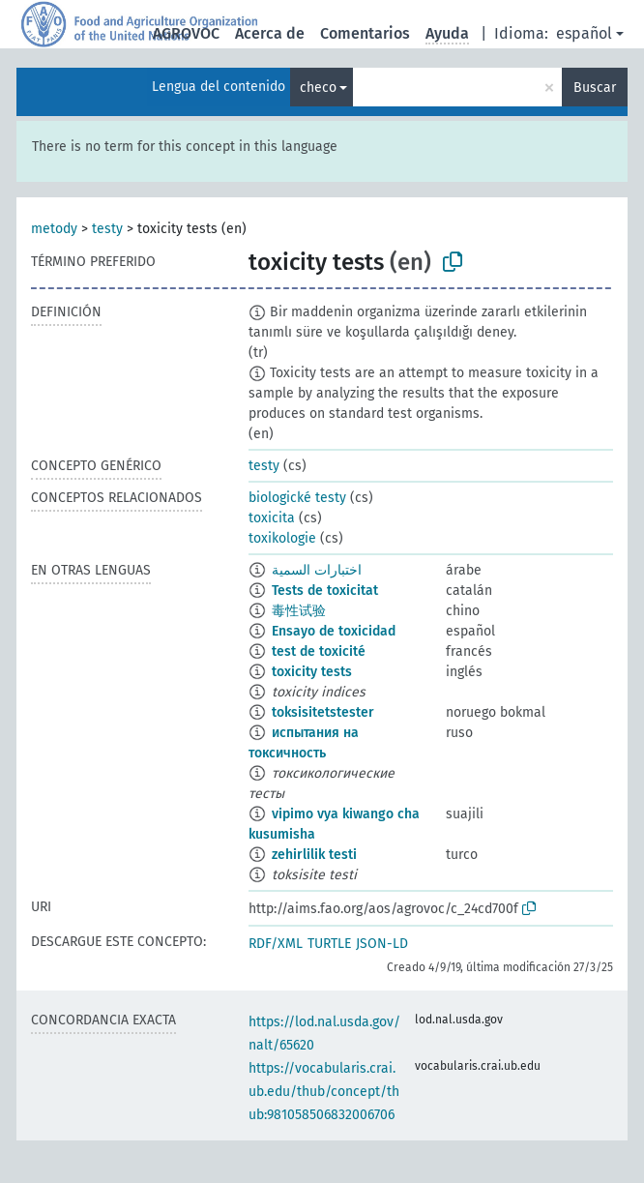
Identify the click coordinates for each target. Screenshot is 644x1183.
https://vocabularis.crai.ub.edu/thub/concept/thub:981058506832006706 (324, 1091)
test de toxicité (319, 651)
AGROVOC (186, 33)
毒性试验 (299, 611)
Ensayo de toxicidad (333, 631)
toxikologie (282, 538)
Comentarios (365, 33)
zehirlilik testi (314, 854)
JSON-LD (382, 943)
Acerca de (270, 33)
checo (318, 87)
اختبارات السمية (317, 570)
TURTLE (329, 943)
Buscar (594, 87)
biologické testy (297, 497)
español (584, 33)
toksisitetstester (323, 712)
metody (54, 229)
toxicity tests (312, 672)
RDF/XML (276, 943)
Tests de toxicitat (325, 590)
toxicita (272, 518)
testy (107, 229)
